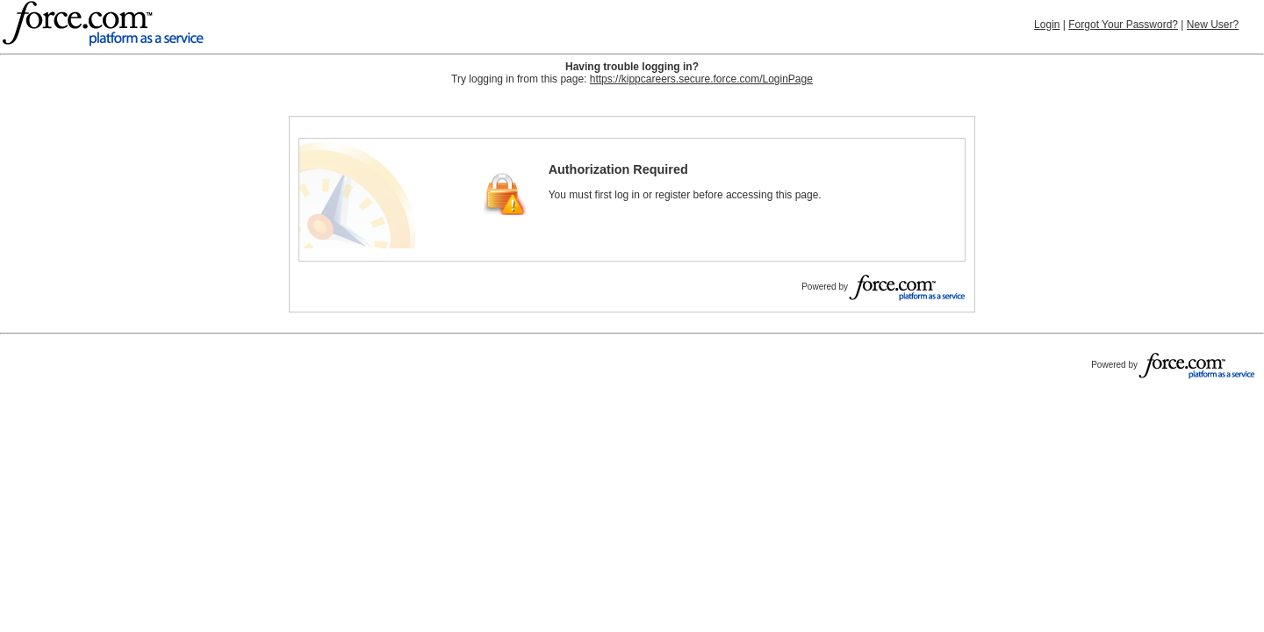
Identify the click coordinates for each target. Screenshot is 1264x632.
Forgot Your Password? (1123, 24)
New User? (1213, 24)
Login (1046, 24)
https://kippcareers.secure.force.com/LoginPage (701, 79)
